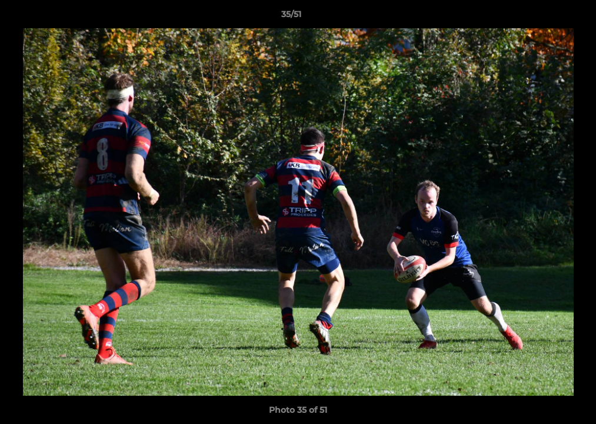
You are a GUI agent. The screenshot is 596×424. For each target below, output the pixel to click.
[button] (547, 17)
